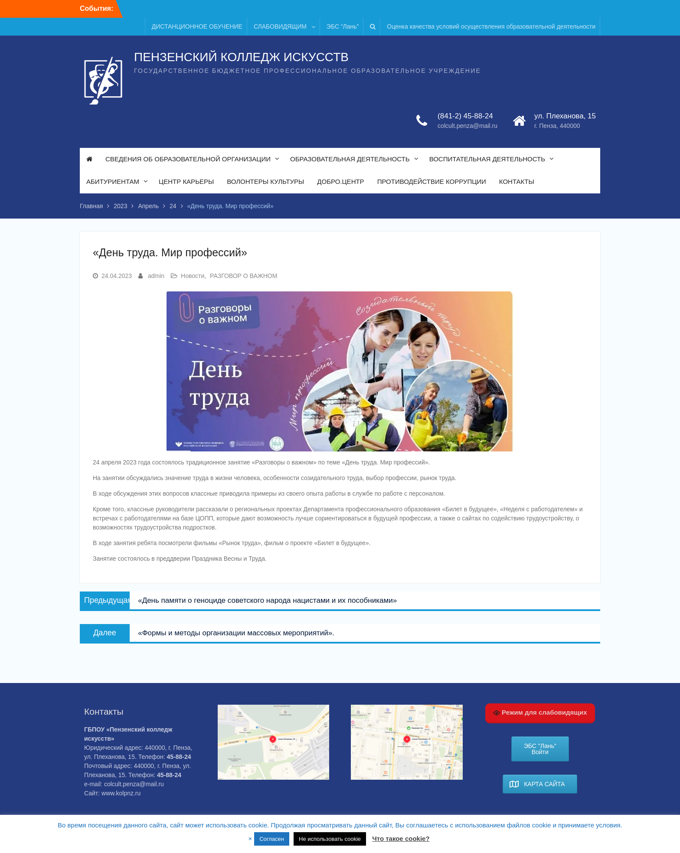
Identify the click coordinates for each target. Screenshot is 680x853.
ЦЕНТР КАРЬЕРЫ (186, 182)
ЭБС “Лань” (343, 26)
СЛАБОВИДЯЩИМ (280, 26)
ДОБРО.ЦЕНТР (340, 182)
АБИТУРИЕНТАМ (112, 182)
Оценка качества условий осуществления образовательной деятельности (491, 26)
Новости (192, 275)
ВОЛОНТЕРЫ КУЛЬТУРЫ (265, 182)
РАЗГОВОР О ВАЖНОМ (243, 275)
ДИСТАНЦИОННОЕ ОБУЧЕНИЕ (197, 26)
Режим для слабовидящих (540, 712)
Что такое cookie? (400, 838)
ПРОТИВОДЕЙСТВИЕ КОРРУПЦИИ (431, 182)
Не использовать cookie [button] (330, 839)
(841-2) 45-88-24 (465, 116)
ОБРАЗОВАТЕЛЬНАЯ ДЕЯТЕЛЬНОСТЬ (350, 159)
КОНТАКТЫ (516, 182)
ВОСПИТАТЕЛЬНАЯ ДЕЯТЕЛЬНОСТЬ (487, 159)
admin (156, 275)
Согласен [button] (271, 839)
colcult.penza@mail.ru (467, 126)
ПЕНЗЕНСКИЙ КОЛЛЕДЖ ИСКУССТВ (241, 57)
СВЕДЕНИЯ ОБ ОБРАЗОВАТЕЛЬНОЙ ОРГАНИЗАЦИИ (188, 159)
